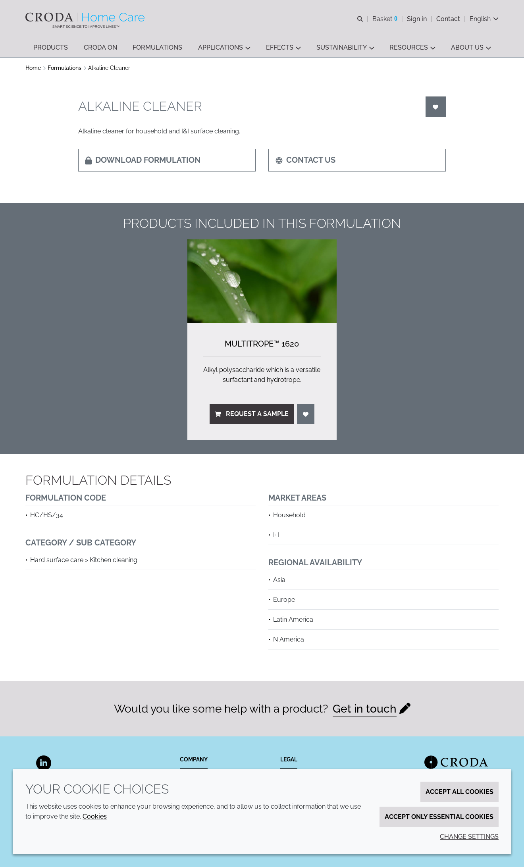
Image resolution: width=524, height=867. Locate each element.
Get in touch (365, 708)
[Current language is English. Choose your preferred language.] (484, 19)
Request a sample (252, 414)
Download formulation (142, 160)
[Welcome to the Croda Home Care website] (85, 17)
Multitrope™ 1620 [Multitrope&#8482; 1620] (262, 344)
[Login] (436, 106)
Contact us (305, 160)
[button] (50, 48)
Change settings (469, 836)
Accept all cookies (459, 792)
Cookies (95, 816)
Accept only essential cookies (439, 817)
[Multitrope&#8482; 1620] (262, 281)
